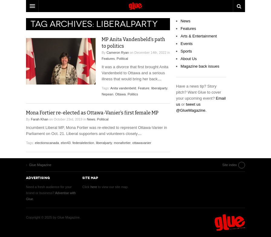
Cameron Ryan (117, 52)
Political (122, 58)
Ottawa (120, 94)
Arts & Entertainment (199, 36)
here (93, 187)
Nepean (107, 94)
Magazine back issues (200, 66)
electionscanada (47, 143)
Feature (143, 88)
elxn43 (65, 143)
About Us (189, 58)
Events (187, 43)
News (91, 119)
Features (108, 58)
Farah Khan (39, 119)
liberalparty (159, 88)
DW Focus (135, 6)
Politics (133, 94)
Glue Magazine (230, 222)
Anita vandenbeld (123, 88)
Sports (186, 51)
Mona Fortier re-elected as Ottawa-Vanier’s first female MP (92, 113)
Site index (229, 165)
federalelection (83, 143)
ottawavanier (141, 143)
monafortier (122, 143)
